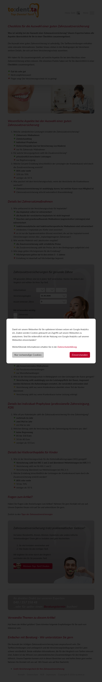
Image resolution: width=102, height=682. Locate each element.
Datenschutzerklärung (67, 347)
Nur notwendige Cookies (28, 354)
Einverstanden (80, 354)
